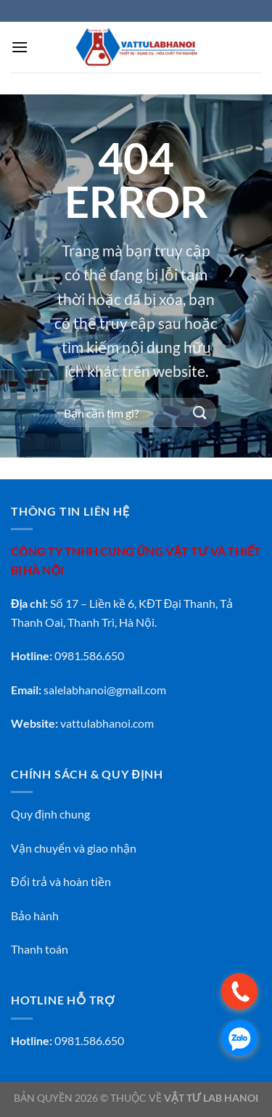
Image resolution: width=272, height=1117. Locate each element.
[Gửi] (200, 413)
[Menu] (19, 47)
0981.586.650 (89, 1040)
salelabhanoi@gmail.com (105, 689)
